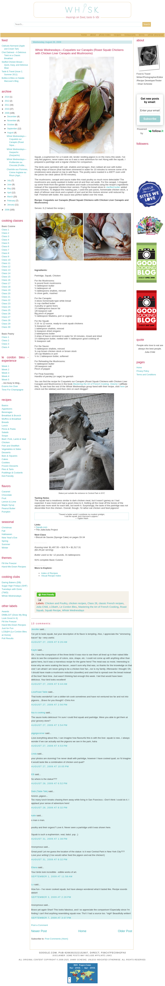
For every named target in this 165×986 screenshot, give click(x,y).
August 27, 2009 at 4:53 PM (49, 746)
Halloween (7, 534)
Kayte (34, 650)
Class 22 (6, 300)
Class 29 (6, 323)
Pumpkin (6, 511)
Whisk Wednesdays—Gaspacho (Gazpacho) (16, 152)
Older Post (125, 931)
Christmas (7, 527)
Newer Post (39, 931)
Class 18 (6, 286)
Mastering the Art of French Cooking (98, 606)
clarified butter (113, 187)
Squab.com (41, 527)
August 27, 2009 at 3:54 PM (49, 725)
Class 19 (6, 290)
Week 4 (5, 376)
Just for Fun (7, 628)
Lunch (5, 425)
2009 (7, 113)
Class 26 (6, 313)
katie (33, 815)
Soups (5, 435)
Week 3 (5, 373)
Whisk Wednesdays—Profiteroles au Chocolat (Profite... (16, 162)
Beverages (7, 412)
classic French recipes (111, 603)
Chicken (6, 442)
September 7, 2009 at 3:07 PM (51, 917)
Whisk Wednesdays (11, 596)
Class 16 (6, 280)
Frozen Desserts (10, 466)
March (10, 196)
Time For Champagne (12, 389)
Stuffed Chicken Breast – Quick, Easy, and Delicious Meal (15, 65)
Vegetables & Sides (11, 449)
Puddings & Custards (12, 472)
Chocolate (7, 495)
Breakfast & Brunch (11, 415)
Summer (6, 544)
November (12, 120)
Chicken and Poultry (56, 603)
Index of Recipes (49, 573)
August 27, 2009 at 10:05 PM (50, 766)
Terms (141, 35)
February (11, 200)
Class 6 (5, 246)
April (9, 192)
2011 (7, 105)
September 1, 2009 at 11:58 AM (51, 876)
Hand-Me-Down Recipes (14, 566)
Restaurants (130, 35)
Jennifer (35, 629)
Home (84, 35)
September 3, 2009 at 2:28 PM (51, 897)
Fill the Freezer (9, 563)
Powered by (150, 131)
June (9, 184)
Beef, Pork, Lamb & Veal (14, 439)
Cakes (5, 459)
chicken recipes (77, 603)
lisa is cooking (38, 712)
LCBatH (53, 606)
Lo (32, 884)
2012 (7, 101)
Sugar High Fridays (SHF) (14, 586)
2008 (7, 210)
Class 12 (6, 266)
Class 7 (5, 250)
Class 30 (6, 327)
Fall (3, 531)
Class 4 (5, 239)
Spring (5, 541)
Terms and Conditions (146, 374)
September (12, 128)
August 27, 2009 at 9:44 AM (49, 684)
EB (32, 774)
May (9, 188)
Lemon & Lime (9, 501)
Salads (5, 432)
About (93, 35)
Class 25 (6, 310)
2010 (7, 109)
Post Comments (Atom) (56, 938)
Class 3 (5, 236)
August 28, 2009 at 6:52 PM (49, 783)
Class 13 (6, 270)
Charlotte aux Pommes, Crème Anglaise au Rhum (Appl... (17, 172)
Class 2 (5, 233)
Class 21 (6, 297)
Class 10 (6, 260)
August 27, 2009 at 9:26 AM (49, 642)
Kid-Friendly (8, 476)
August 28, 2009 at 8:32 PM (49, 807)
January (11, 205)
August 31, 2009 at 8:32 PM (49, 859)
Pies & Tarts (8, 469)
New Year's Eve (9, 537)
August (10, 132)
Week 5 (5, 379)
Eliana (34, 867)
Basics (5, 405)
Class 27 (6, 317)
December (12, 116)
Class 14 (6, 273)
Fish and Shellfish (10, 445)
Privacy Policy (142, 371)
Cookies (6, 462)
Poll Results (7, 638)
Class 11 (6, 263)
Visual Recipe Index (51, 575)
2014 (7, 97)
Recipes (117, 35)
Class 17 (6, 283)
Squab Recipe (53, 610)
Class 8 (5, 253)
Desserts (6, 452)
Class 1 (5, 229)
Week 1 (5, 366)
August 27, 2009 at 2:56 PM (49, 704)
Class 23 (6, 303)
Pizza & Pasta (9, 429)
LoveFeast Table (39, 692)
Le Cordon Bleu (68, 606)
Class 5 (5, 243)
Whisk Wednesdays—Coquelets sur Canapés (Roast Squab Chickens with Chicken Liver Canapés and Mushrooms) (79, 51)
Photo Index (105, 35)
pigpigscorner (38, 733)
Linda (34, 753)
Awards (5, 611)
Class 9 (5, 256)
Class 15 (6, 276)
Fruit (4, 498)
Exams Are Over (10, 386)
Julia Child (42, 606)
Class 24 (6, 307)
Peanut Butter (8, 508)
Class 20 (6, 293)
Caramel (6, 491)
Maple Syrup (8, 505)
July (9, 180)
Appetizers (7, 409)
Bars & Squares (9, 456)
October (11, 124)
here (122, 386)
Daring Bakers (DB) (11, 582)
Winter (5, 547)
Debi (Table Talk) (39, 791)
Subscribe (149, 118)
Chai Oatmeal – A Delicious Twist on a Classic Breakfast (14, 55)
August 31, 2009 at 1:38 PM (49, 839)
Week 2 (5, 369)
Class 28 (6, 320)
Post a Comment (39, 925)
